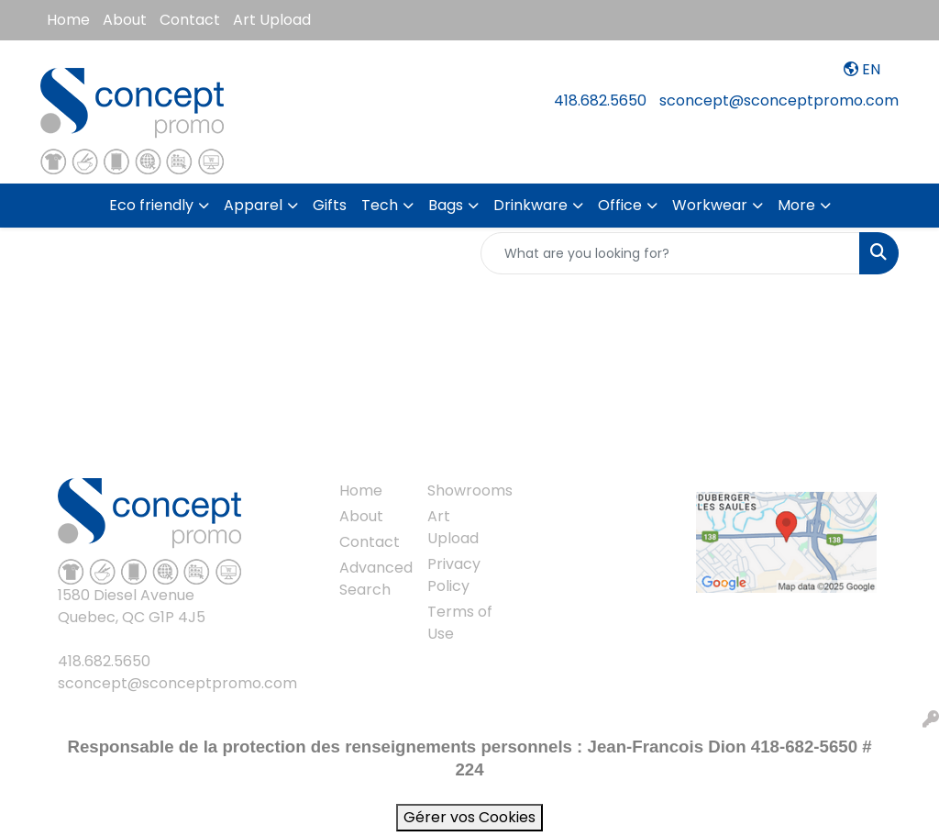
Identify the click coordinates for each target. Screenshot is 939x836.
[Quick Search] (670, 253)
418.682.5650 (600, 100)
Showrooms (460, 490)
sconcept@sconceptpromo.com (779, 100)
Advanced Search (372, 578)
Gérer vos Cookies (469, 817)
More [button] (796, 205)
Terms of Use (459, 622)
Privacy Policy (454, 574)
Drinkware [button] (530, 205)
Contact (190, 19)
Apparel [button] (253, 205)
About (125, 19)
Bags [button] (445, 205)
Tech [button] (379, 205)
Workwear (709, 205)
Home (68, 19)
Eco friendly (151, 205)
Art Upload (272, 19)
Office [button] (620, 205)
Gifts (330, 205)
